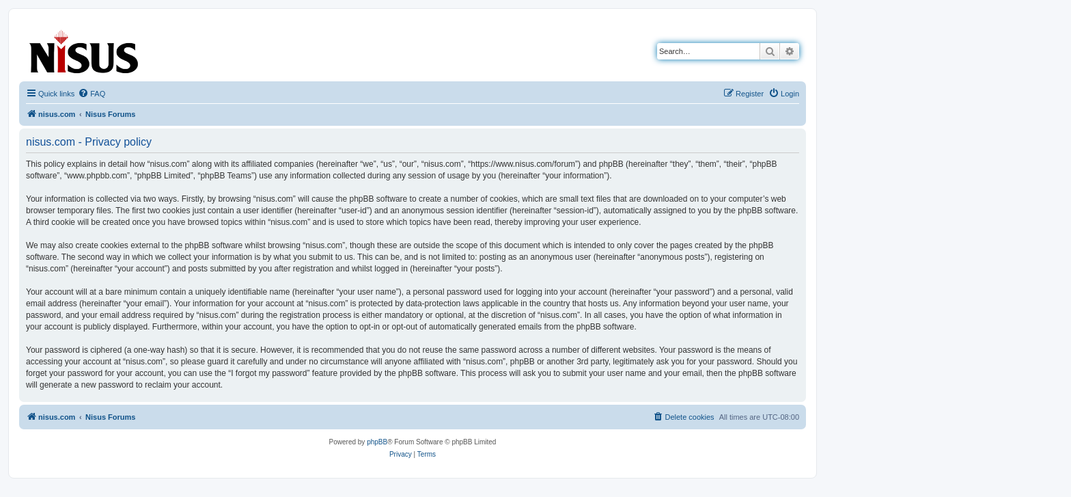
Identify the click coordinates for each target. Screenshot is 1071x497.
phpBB (377, 442)
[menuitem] (91, 93)
